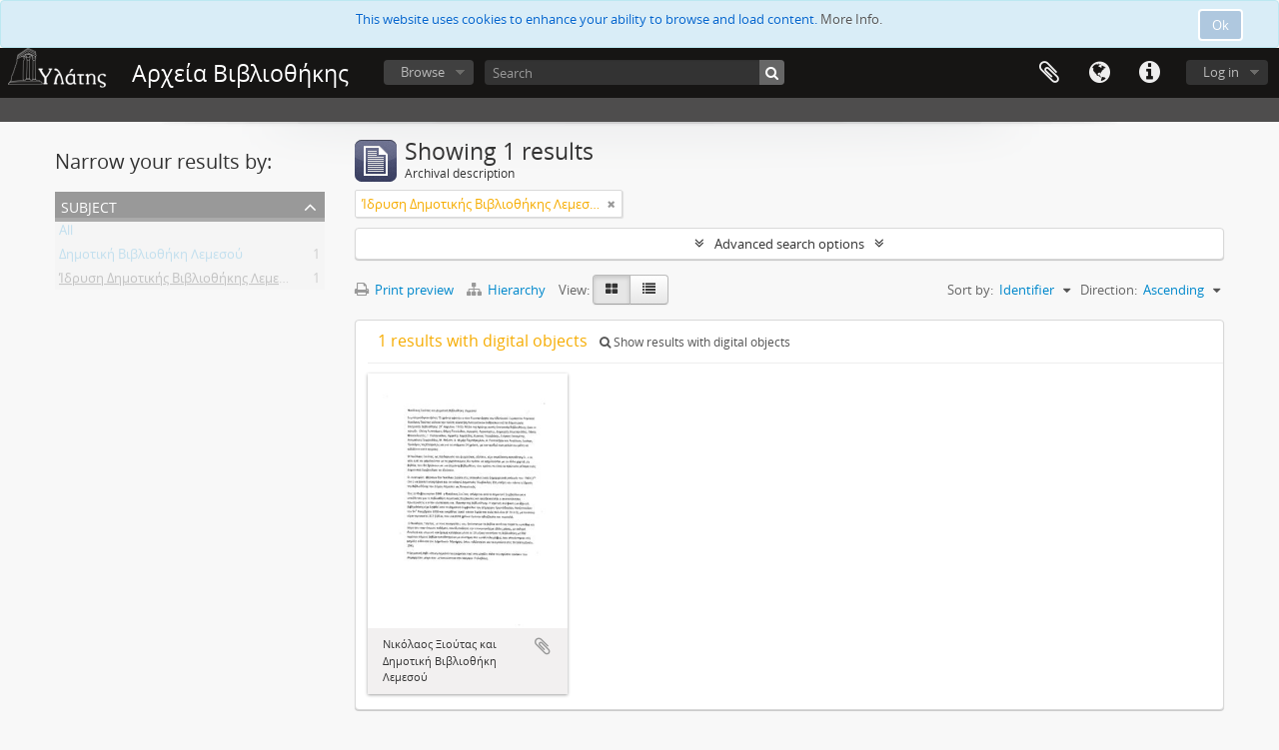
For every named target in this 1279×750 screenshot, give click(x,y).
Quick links (1149, 73)
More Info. (851, 19)
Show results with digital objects (695, 342)
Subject (89, 205)
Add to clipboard (543, 646)
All (66, 234)
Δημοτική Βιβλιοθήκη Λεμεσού (151, 258)
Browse (423, 72)
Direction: (1108, 290)
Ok (1220, 25)
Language (1099, 73)
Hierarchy (508, 290)
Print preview (404, 290)
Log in (1221, 72)
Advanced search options (789, 244)
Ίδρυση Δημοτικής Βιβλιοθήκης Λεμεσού (181, 282)
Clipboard (1049, 73)
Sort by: (970, 290)
